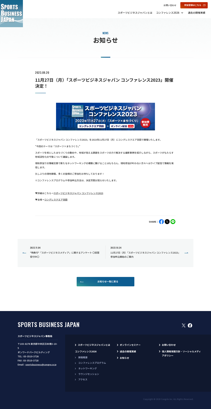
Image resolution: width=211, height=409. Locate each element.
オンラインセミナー (130, 344)
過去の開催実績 (196, 12)
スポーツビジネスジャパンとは (135, 12)
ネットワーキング (87, 368)
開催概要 (83, 357)
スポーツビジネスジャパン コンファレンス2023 (78, 193)
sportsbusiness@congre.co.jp (40, 364)
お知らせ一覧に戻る (107, 281)
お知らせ (124, 357)
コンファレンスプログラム (92, 362)
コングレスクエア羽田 (55, 199)
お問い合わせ (170, 5)
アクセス (82, 379)
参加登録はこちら (192, 5)
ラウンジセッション (88, 374)
